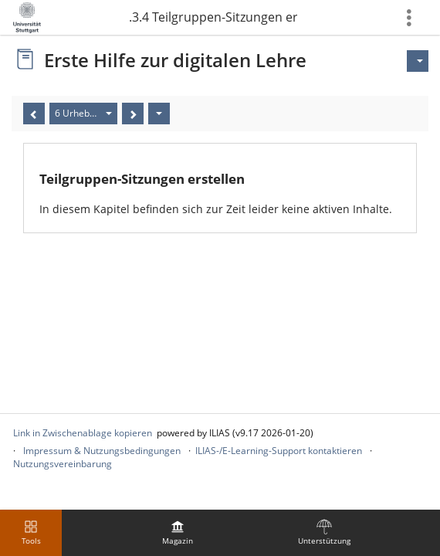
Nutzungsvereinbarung (62, 463)
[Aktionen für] (417, 61)
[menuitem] (177, 533)
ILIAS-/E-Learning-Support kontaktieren (278, 450)
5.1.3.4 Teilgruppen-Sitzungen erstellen (212, 16)
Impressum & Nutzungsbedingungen (102, 450)
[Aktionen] (159, 113)
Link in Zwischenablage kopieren (82, 432)
